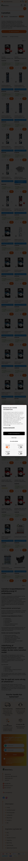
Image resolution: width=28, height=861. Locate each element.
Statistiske (20, 453)
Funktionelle (7, 453)
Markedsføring (20, 446)
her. (9, 425)
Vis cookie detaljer (14, 441)
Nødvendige (8, 446)
